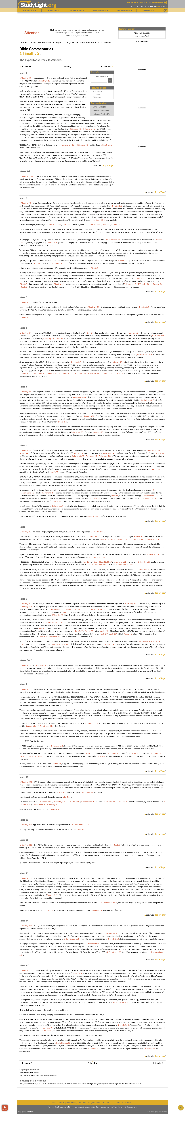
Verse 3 (23, 297)
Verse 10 (23, 777)
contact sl (109, 1102)
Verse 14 (23, 920)
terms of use (56, 1102)
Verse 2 (23, 198)
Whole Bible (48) (99, 107)
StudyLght (34, 5)
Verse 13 (23, 873)
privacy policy (71, 1102)
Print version (97, 91)
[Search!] (110, 80)
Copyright (96, 94)
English (59, 42)
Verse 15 (23, 965)
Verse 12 (23, 840)
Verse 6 (23, 445)
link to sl (130, 1102)
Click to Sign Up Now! (153, 2)
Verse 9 (23, 684)
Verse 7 (23, 526)
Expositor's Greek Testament (81, 42)
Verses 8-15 (25, 660)
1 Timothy (105, 42)
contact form (132, 1107)
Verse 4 (23, 328)
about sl (119, 1102)
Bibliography (97, 97)
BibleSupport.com (37, 1075)
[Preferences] (165, 10)
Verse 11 (23, 819)
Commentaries (41, 42)
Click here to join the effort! (77, 35)
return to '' (104, 165)
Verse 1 (23, 73)
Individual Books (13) (101, 114)
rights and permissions (92, 1102)
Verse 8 (23, 598)
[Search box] (99, 80)
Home (24, 42)
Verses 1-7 (24, 171)
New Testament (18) (101, 110)
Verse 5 (23, 386)
